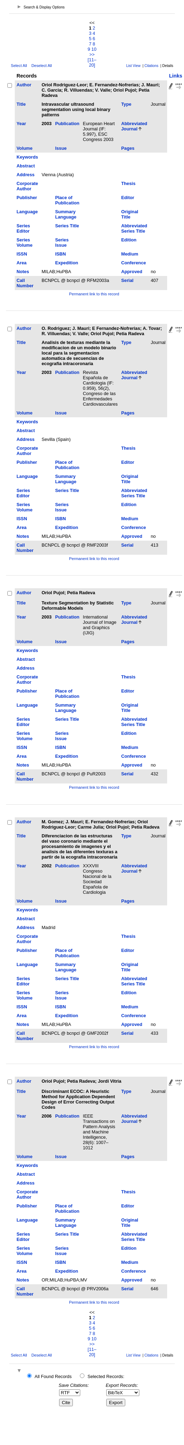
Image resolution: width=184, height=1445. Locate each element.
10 (93, 49)
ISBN (60, 254)
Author (24, 84)
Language (27, 211)
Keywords (27, 157)
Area (21, 262)
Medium (129, 254)
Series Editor (23, 228)
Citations (151, 66)
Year (21, 123)
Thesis (128, 183)
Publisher (27, 197)
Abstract (26, 165)
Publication (67, 123)
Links (175, 76)
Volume (24, 148)
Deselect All (41, 65)
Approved (131, 271)
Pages (127, 148)
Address (25, 174)
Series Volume (24, 242)
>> (92, 54)
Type (126, 104)
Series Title (67, 225)
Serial (127, 280)
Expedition (66, 262)
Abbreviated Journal (134, 126)
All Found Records (52, 1376)
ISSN (22, 254)
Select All (19, 65)
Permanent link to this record (94, 294)
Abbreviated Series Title (134, 228)
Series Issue (62, 242)
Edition (128, 239)
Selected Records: (106, 1376)
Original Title (129, 214)
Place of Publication (67, 200)
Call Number (25, 283)
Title (21, 104)
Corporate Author (27, 186)
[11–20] (92, 62)
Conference (133, 262)
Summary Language (65, 214)
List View (133, 66)
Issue (61, 148)
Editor (127, 197)
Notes (23, 271)
